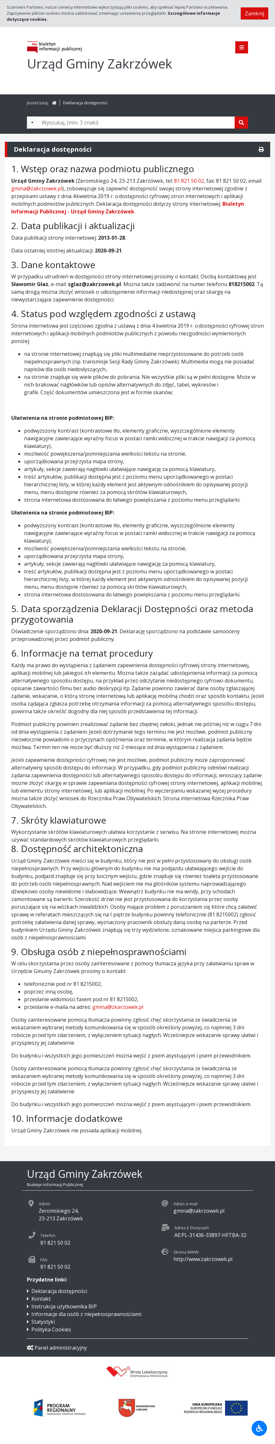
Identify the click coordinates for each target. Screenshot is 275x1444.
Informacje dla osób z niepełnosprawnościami (86, 1314)
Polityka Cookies (51, 1329)
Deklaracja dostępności (85, 103)
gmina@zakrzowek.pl (36, 188)
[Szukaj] (241, 122)
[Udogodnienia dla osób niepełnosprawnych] (259, 1428)
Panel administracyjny (57, 1347)
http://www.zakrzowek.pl (202, 1259)
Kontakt (41, 1298)
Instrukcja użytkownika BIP (64, 1306)
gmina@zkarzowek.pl (117, 1006)
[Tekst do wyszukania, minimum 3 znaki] (136, 122)
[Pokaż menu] (241, 47)
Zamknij (254, 13)
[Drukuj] (261, 149)
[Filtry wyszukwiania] (32, 122)
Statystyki (43, 1321)
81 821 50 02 (189, 180)
